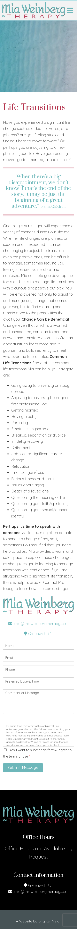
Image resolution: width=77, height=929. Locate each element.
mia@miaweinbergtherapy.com (38, 623)
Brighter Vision (49, 921)
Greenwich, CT (38, 633)
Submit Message (23, 767)
